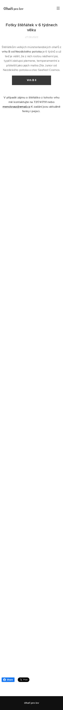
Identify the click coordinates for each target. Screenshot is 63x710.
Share (8, 679)
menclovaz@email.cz (16, 106)
